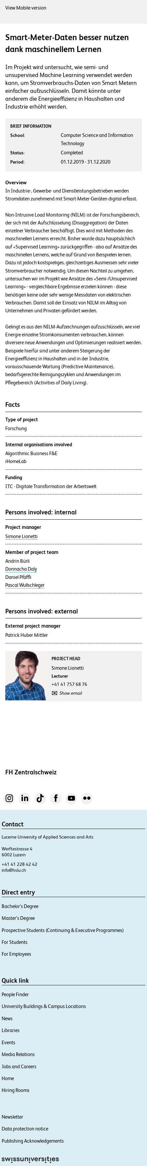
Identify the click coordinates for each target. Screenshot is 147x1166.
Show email (70, 693)
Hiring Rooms (15, 1090)
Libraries (10, 1030)
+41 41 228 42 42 (19, 864)
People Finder (15, 994)
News (7, 1018)
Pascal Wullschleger (25, 585)
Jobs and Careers (19, 1066)
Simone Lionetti (21, 536)
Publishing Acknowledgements (33, 1141)
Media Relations (18, 1054)
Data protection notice (25, 1128)
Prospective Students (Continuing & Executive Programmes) (63, 930)
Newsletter (12, 1117)
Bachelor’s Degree (20, 906)
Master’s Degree (18, 918)
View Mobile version (25, 8)
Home (8, 1078)
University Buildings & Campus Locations (44, 1006)
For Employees (16, 954)
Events (8, 1042)
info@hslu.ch (14, 870)
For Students (14, 942)
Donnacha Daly (21, 569)
